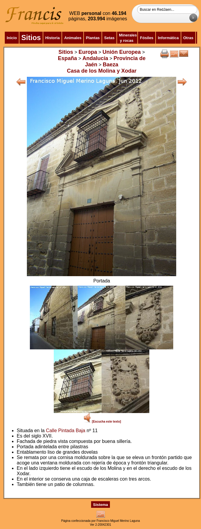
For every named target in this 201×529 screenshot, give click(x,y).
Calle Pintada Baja (65, 430)
